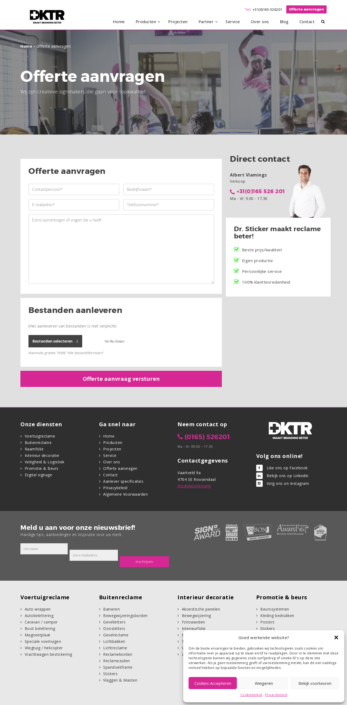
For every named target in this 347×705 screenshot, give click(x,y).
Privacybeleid (276, 695)
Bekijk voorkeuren (314, 683)
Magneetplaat (37, 634)
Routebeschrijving (194, 485)
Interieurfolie (194, 628)
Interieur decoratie (42, 455)
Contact (110, 474)
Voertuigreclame (40, 436)
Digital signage (38, 474)
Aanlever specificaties (123, 481)
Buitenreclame (38, 442)
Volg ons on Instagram (288, 483)
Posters (267, 622)
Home (26, 46)
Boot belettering (40, 628)
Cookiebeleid (251, 695)
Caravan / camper (41, 622)
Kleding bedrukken (277, 615)
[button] (336, 637)
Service (110, 455)
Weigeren (264, 683)
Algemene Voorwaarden (125, 494)
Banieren (111, 609)
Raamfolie (34, 449)
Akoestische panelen (201, 609)
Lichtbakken (114, 641)
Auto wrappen (38, 609)
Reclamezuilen (116, 660)
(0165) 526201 (207, 437)
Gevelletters (114, 622)
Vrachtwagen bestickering (48, 654)
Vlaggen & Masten (120, 680)
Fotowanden (193, 622)
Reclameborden (117, 654)
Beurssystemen (274, 609)
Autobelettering (39, 615)
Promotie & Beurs (42, 468)
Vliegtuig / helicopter (44, 647)
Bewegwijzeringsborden (125, 615)
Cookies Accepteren (212, 683)
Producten (112, 442)
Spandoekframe (118, 667)
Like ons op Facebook (287, 467)
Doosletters (114, 628)
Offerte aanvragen (306, 9)
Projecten (112, 449)
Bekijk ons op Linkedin (288, 475)
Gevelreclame (115, 634)
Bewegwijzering (196, 615)
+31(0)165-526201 (267, 9)
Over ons (111, 461)
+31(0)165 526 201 (261, 191)
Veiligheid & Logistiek (44, 461)
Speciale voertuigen (43, 641)
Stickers (110, 673)
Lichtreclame (115, 647)
